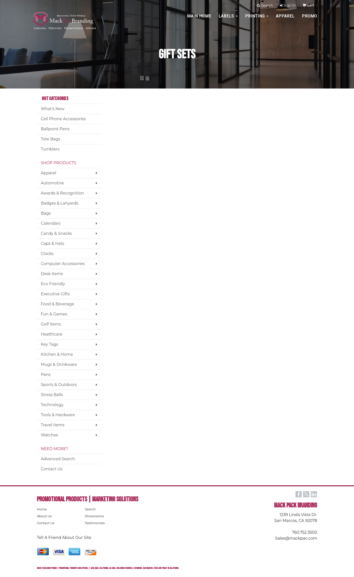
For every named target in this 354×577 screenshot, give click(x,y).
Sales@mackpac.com (296, 538)
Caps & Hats (52, 243)
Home (42, 509)
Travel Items (52, 425)
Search (90, 509)
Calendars (50, 223)
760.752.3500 (304, 532)
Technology (52, 404)
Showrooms (94, 516)
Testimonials (95, 523)
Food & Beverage (57, 304)
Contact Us (51, 469)
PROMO (309, 19)
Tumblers (50, 149)
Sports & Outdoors (59, 384)
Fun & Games (54, 314)
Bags (46, 213)
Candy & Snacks (56, 233)
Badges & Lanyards (59, 203)
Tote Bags (50, 139)
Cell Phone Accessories (63, 119)
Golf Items (51, 324)
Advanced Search (58, 459)
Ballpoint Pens (55, 129)
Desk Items (52, 273)
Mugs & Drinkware (59, 364)
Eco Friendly (53, 283)
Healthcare (51, 334)
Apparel (285, 19)
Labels (228, 19)
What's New (52, 108)
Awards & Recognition (62, 193)
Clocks (47, 253)
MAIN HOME (199, 19)
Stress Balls (52, 394)
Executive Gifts (55, 294)
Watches (49, 435)
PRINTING (256, 19)
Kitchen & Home (57, 354)
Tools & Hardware (58, 415)
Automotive (52, 183)
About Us (44, 516)
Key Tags (49, 344)
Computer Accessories (63, 263)
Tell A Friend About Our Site (64, 537)
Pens (46, 374)
